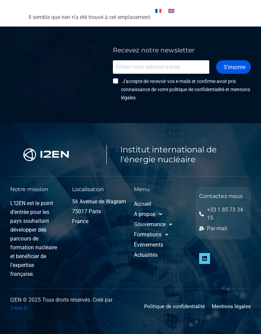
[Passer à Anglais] (171, 10)
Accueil (142, 204)
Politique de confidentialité (174, 306)
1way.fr (19, 308)
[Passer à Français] (158, 10)
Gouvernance (152, 224)
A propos (150, 214)
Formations (152, 235)
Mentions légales (231, 306)
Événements (148, 244)
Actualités (146, 255)
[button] (152, 214)
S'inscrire (237, 67)
